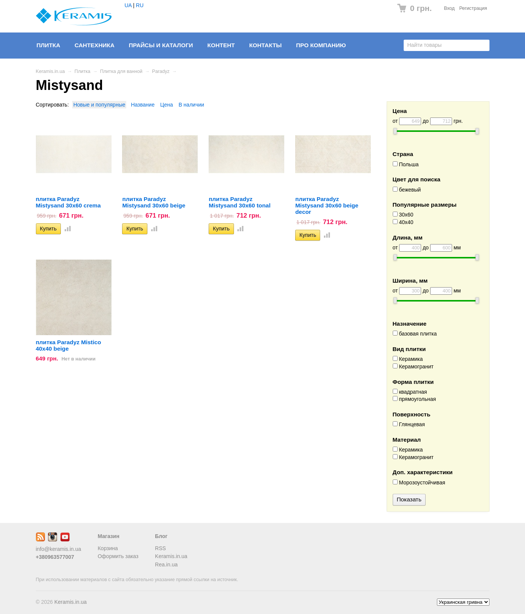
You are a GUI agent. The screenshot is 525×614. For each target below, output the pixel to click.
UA (128, 5)
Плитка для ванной (121, 71)
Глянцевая (409, 424)
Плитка (48, 45)
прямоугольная (414, 399)
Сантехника (94, 45)
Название (143, 105)
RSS (160, 548)
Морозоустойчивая (419, 482)
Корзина (108, 548)
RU (140, 5)
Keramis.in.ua (50, 71)
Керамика (408, 359)
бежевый (407, 190)
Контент (221, 45)
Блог (161, 536)
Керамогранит (413, 366)
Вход (449, 8)
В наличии (191, 105)
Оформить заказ (118, 556)
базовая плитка (415, 334)
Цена (166, 105)
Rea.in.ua (166, 564)
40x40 (403, 222)
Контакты (265, 45)
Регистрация (473, 8)
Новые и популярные (99, 105)
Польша (406, 164)
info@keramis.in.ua (58, 549)
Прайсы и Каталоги (161, 45)
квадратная (410, 392)
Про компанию (321, 45)
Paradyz (160, 71)
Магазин (108, 536)
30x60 (403, 215)
